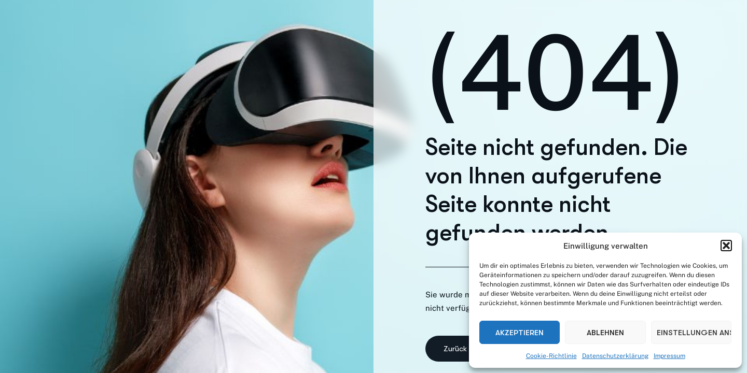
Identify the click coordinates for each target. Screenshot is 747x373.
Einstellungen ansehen (694, 332)
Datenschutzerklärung (615, 356)
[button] (726, 245)
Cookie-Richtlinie (551, 356)
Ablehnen (605, 332)
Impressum (669, 356)
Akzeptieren (519, 332)
